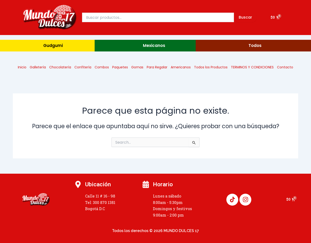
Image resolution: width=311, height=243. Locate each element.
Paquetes (120, 67)
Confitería (82, 67)
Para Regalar (157, 67)
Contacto (285, 67)
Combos (102, 67)
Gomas (137, 67)
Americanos (181, 67)
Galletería (38, 67)
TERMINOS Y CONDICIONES (252, 67)
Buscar (245, 17)
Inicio (22, 67)
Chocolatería (60, 67)
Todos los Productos (211, 67)
